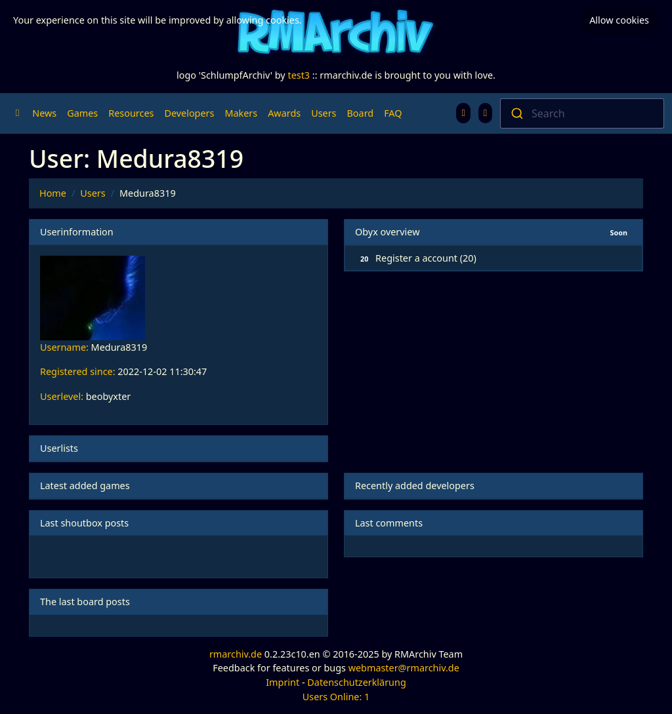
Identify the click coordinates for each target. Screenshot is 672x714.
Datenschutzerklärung (356, 682)
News (44, 113)
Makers (240, 113)
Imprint (282, 682)
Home (52, 193)
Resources (131, 113)
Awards (284, 113)
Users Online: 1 (336, 696)
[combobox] (582, 113)
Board (360, 113)
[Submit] (516, 113)
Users (323, 113)
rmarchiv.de (235, 654)
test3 (298, 75)
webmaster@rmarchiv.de (403, 668)
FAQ (393, 113)
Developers (189, 113)
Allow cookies (619, 20)
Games (82, 113)
